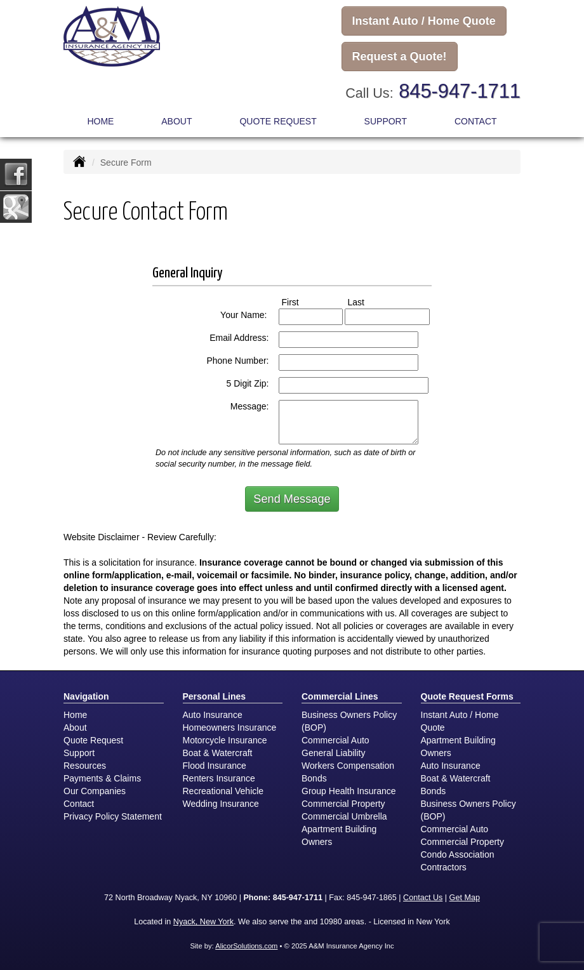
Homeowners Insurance (230, 727)
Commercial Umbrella (344, 816)
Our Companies (94, 791)
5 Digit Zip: (248, 383)
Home (100, 121)
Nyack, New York (203, 921)
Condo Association (457, 854)
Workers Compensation (348, 766)
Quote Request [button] (277, 121)
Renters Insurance (219, 778)
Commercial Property (343, 804)
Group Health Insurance (349, 791)
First (302, 301)
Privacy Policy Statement (112, 816)
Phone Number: (237, 360)
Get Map (464, 897)
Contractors (444, 867)
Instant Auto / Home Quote (424, 21)
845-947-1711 (460, 91)
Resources (84, 766)
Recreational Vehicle (223, 791)
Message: (249, 406)
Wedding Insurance (221, 804)
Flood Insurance (214, 766)
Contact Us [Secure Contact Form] (422, 897)
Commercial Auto (335, 740)
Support (79, 753)
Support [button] (385, 121)
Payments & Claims (102, 778)
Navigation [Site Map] (86, 696)
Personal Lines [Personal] (214, 696)
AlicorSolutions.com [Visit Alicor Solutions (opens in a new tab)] (246, 946)
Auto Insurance (212, 715)
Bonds (314, 778)
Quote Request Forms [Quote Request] (467, 696)
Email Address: (239, 338)
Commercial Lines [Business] (340, 696)
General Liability (333, 753)
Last (368, 301)
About (176, 121)
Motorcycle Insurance (225, 740)
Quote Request (93, 740)
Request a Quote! (399, 56)
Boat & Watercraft (218, 753)
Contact (476, 121)
